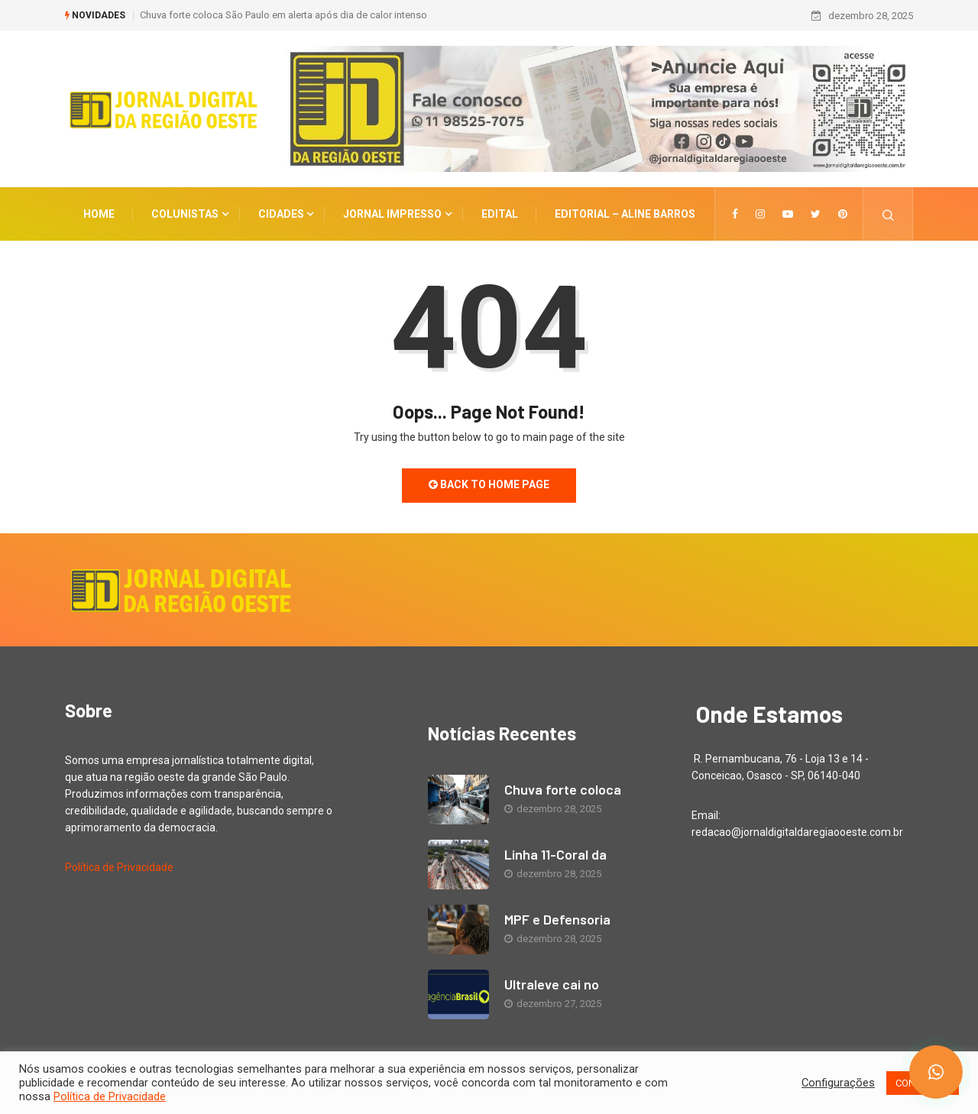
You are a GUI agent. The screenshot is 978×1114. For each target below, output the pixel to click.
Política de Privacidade (119, 867)
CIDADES (281, 214)
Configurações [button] (838, 1083)
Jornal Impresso (392, 214)
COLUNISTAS (185, 214)
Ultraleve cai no (551, 984)
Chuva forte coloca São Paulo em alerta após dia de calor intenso (283, 15)
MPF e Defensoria (557, 919)
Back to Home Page (489, 484)
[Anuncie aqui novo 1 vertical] (598, 108)
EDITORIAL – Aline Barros (625, 214)
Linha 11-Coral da (555, 854)
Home (99, 214)
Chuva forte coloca (562, 789)
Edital (499, 214)
